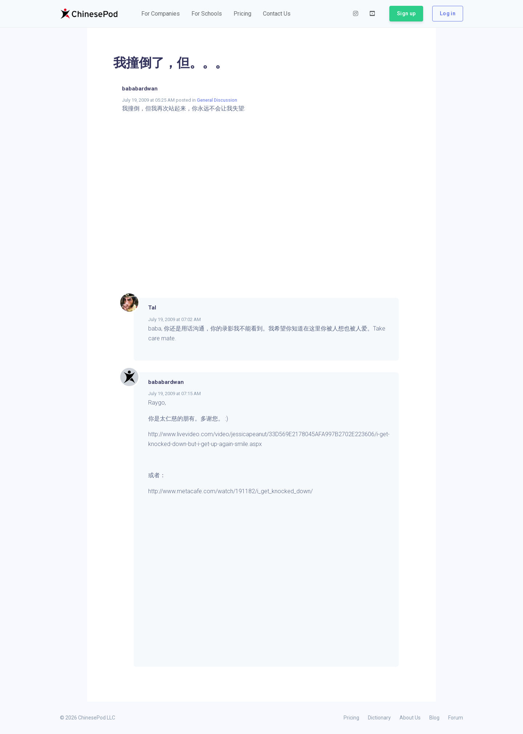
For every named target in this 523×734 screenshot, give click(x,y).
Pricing (351, 718)
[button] (160, 14)
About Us (410, 718)
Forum (455, 718)
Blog (434, 718)
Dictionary (379, 718)
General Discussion (217, 100)
